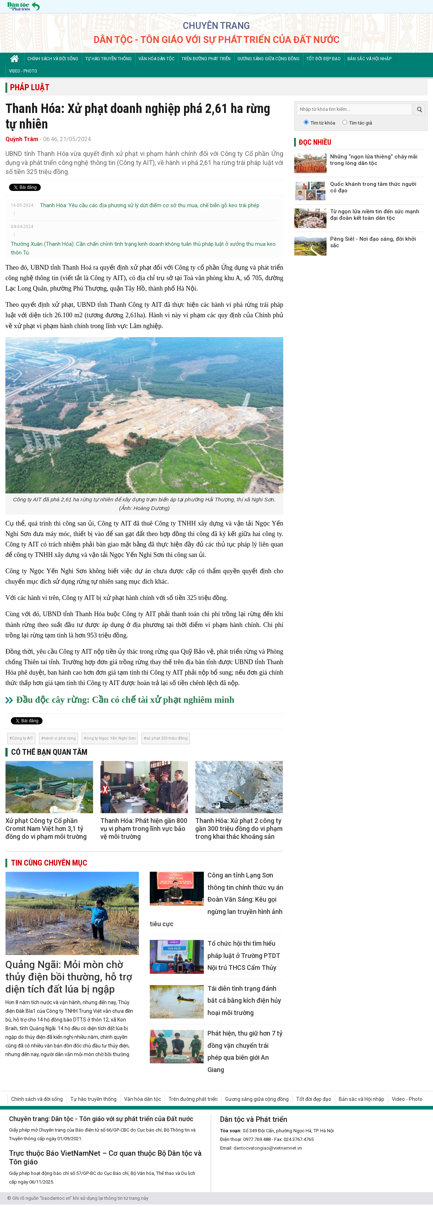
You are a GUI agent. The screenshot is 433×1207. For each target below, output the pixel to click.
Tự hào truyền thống (108, 58)
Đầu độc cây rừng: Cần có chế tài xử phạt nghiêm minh (125, 700)
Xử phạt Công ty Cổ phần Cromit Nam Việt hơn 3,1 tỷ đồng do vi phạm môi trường (46, 828)
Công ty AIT (22, 738)
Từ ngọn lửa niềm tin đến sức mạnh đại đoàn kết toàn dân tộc (374, 214)
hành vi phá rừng (60, 738)
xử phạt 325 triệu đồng (167, 738)
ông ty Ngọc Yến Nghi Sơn (111, 738)
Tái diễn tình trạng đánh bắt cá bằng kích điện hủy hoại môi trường (244, 1000)
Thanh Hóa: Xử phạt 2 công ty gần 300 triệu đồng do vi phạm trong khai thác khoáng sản (239, 828)
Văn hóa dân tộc (157, 58)
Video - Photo (23, 71)
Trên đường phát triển (206, 58)
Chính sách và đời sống (52, 58)
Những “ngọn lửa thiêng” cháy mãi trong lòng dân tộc (373, 159)
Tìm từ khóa (323, 123)
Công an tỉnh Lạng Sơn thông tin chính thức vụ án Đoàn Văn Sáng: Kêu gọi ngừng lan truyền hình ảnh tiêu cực (216, 899)
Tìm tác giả (360, 123)
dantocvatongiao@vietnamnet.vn (267, 1148)
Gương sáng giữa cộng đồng (268, 58)
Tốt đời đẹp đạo (323, 58)
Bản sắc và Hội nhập (369, 58)
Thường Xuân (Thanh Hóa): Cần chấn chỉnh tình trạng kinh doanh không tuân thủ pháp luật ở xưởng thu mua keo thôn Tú (143, 248)
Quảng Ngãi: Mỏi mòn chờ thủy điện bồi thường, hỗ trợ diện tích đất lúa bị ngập (68, 977)
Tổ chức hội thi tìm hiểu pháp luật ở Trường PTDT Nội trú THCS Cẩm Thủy (243, 955)
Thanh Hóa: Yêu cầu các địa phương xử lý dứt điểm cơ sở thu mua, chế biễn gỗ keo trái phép (149, 205)
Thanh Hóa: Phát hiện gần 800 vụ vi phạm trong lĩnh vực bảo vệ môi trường (143, 828)
